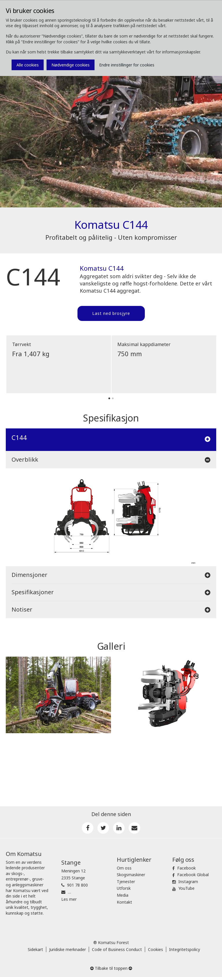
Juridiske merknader (67, 949)
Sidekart (35, 949)
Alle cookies (27, 65)
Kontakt (124, 902)
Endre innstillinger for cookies (126, 65)
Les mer (69, 899)
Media (122, 895)
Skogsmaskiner (131, 874)
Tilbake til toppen (111, 968)
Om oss (124, 868)
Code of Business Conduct (117, 949)
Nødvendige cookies (70, 65)
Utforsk (124, 888)
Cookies (155, 949)
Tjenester (126, 881)
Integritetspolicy (184, 949)
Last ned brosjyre (111, 313)
